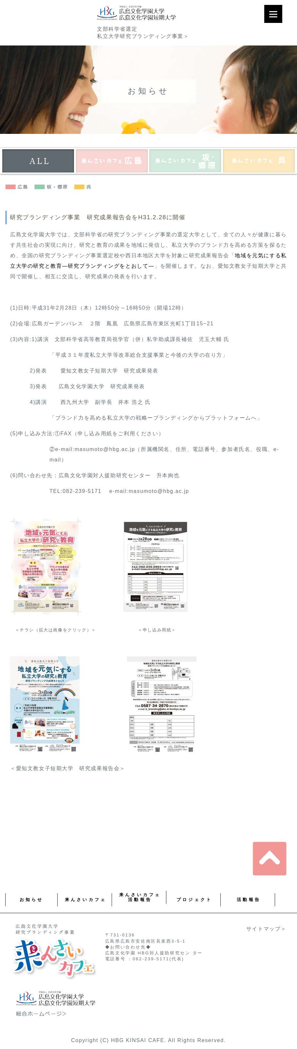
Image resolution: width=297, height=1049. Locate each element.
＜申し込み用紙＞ (157, 629)
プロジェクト (194, 899)
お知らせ (32, 899)
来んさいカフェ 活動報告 (140, 897)
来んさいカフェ (85, 899)
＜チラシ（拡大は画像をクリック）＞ (53, 629)
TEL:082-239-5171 (75, 491)
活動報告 (249, 899)
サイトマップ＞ (266, 928)
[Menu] (273, 14)
